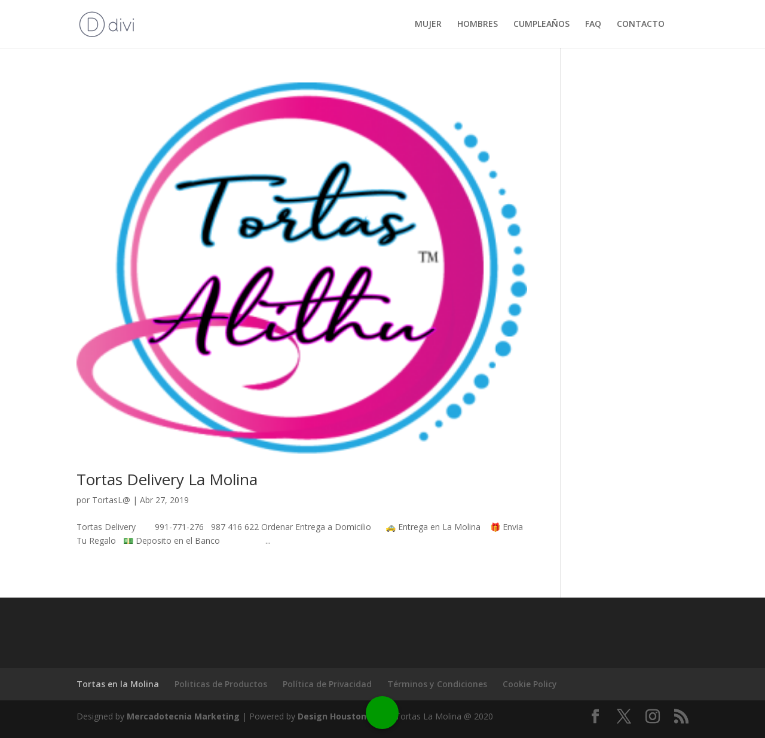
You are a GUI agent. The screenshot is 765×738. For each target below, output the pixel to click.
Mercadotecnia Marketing (183, 716)
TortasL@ (111, 500)
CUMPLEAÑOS (541, 24)
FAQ (593, 24)
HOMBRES (477, 24)
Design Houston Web (343, 716)
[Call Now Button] (382, 712)
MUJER (428, 24)
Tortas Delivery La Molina (167, 479)
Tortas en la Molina (117, 684)
